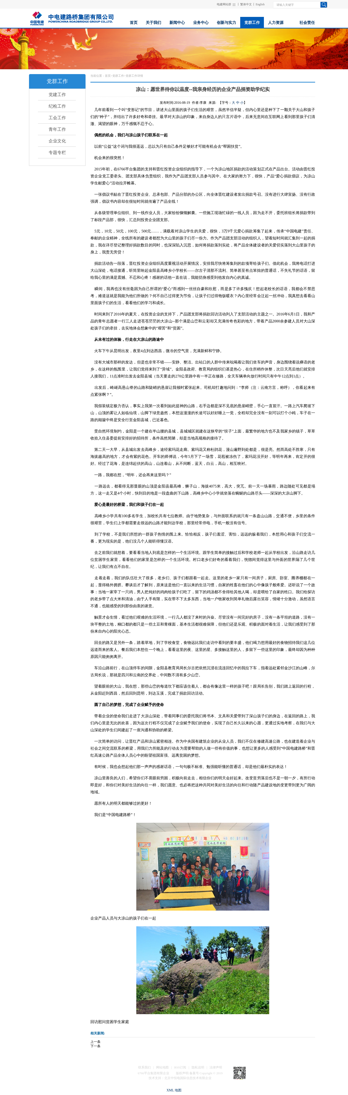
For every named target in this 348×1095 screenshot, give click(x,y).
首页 (108, 75)
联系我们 (144, 1067)
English (260, 4)
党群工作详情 (134, 75)
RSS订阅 (180, 1067)
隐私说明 (198, 1067)
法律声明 (216, 1067)
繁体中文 (246, 4)
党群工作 (118, 75)
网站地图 (162, 1067)
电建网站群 (224, 4)
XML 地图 (174, 1090)
